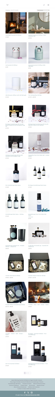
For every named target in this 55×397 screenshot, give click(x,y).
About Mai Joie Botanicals (20, 387)
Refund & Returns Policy (39, 383)
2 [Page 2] (26, 373)
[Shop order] (43, 10)
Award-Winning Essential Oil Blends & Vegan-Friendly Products (26, 380)
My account (32, 385)
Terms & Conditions (14, 385)
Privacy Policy (24, 385)
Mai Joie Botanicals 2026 (33, 395)
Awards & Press (40, 385)
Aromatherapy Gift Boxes (14, 383)
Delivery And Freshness (34, 387)
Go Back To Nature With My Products (27, 388)
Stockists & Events (26, 383)
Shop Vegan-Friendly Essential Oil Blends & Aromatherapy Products (26, 382)
